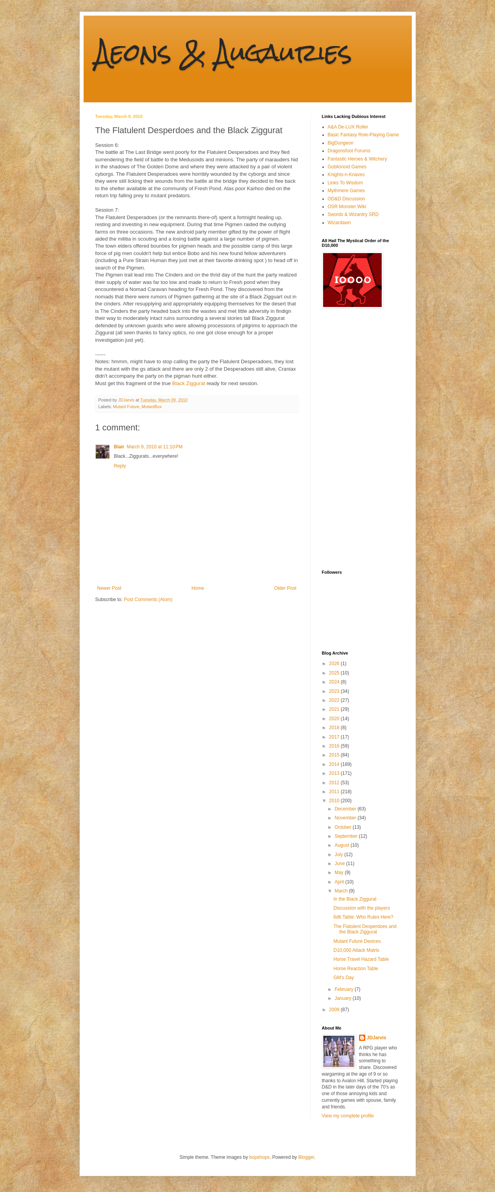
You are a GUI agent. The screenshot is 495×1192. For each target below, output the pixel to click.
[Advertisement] (353, 439)
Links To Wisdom (345, 183)
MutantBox (152, 406)
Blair (119, 447)
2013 (335, 773)
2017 (335, 737)
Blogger (306, 1157)
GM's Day (343, 977)
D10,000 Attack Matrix (356, 950)
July (339, 854)
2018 (335, 727)
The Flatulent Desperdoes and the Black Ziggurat (364, 929)
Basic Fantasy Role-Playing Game (363, 134)
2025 (335, 673)
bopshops (259, 1157)
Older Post (285, 588)
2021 (335, 709)
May (339, 872)
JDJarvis (376, 1037)
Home (197, 588)
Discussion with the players (361, 908)
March (341, 891)
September (346, 836)
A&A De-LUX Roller (348, 127)
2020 (335, 718)
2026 (335, 663)
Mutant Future (126, 406)
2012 (335, 782)
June (340, 863)
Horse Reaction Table (355, 968)
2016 (335, 746)
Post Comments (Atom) (148, 599)
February (344, 989)
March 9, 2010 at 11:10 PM (154, 447)
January (343, 998)
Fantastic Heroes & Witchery (357, 159)
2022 (335, 700)
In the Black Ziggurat (354, 899)
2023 (335, 691)
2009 (335, 1009)
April (339, 882)
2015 (335, 755)
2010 (335, 800)
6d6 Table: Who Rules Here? (363, 917)
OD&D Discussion (346, 199)
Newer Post (109, 588)
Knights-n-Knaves (346, 174)
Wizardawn (339, 222)
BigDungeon (341, 143)
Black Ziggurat (188, 383)
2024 (335, 682)
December (345, 809)
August (342, 845)
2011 (335, 791)
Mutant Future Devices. (357, 941)
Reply (120, 466)
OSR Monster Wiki (347, 206)
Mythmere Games (346, 190)
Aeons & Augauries (223, 52)
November (345, 818)
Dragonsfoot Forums (349, 150)
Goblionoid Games (347, 167)
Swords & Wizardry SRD (353, 214)
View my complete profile (348, 1116)
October (343, 827)
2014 (335, 764)
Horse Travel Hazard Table (361, 959)
